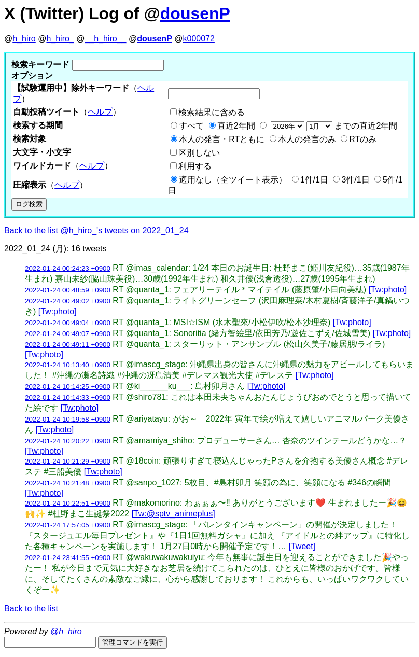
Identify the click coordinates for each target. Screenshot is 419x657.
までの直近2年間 (332, 125)
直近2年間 (236, 125)
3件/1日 (355, 179)
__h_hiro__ (105, 38)
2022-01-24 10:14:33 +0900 (67, 397)
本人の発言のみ (307, 139)
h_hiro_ (60, 38)
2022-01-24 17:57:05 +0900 (67, 525)
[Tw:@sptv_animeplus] (173, 513)
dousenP (195, 13)
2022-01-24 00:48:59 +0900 (67, 290)
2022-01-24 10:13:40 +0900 (67, 365)
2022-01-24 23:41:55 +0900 (67, 558)
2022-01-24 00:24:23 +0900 (67, 268)
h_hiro (23, 38)
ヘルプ (100, 111)
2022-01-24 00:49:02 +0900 (67, 301)
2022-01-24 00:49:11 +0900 (67, 344)
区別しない (199, 152)
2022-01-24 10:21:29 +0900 (67, 461)
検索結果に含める (211, 112)
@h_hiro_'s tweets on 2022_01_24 (125, 230)
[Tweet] (301, 546)
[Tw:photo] (387, 289)
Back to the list (31, 230)
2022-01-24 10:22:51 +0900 (67, 503)
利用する (195, 166)
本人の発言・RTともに (221, 139)
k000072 (199, 38)
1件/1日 (314, 179)
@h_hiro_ (68, 631)
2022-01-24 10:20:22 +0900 (67, 441)
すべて (191, 125)
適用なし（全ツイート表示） (233, 179)
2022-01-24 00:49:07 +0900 (67, 334)
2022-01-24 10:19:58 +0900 (67, 419)
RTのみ (362, 139)
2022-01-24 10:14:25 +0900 (67, 386)
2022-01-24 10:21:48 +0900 (67, 483)
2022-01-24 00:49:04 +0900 (67, 323)
